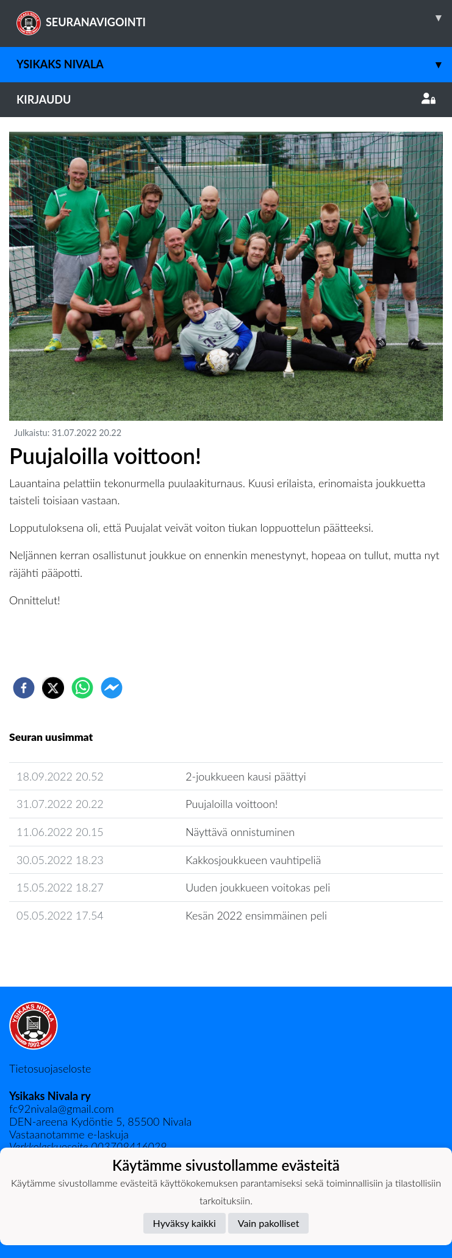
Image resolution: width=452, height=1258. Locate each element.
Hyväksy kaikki (184, 1223)
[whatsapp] (82, 688)
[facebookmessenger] (112, 688)
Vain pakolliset (269, 1223)
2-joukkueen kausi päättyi (245, 776)
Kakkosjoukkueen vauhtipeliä (253, 860)
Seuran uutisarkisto (63, 950)
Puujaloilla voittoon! (231, 803)
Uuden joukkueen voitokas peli (257, 887)
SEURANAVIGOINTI (234, 17)
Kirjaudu (226, 99)
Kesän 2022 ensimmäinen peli (256, 915)
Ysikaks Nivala (234, 64)
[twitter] (53, 688)
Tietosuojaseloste (50, 1068)
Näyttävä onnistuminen (240, 831)
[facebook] (24, 688)
